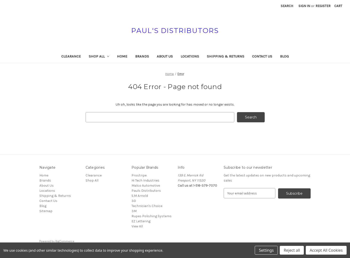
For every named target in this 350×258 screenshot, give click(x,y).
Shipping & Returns (225, 56)
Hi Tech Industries (145, 180)
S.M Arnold (139, 196)
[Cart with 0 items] (338, 6)
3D (133, 201)
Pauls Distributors (146, 191)
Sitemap (45, 211)
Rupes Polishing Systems (151, 216)
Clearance (71, 56)
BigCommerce (64, 241)
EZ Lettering (140, 221)
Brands (142, 56)
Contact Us (262, 56)
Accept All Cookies (326, 250)
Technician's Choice (146, 206)
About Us (165, 56)
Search (287, 6)
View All (137, 226)
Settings (266, 250)
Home (122, 56)
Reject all (292, 250)
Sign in (304, 6)
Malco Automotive (145, 185)
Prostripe (139, 175)
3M (134, 211)
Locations (190, 56)
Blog (284, 56)
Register (323, 6)
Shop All (99, 56)
